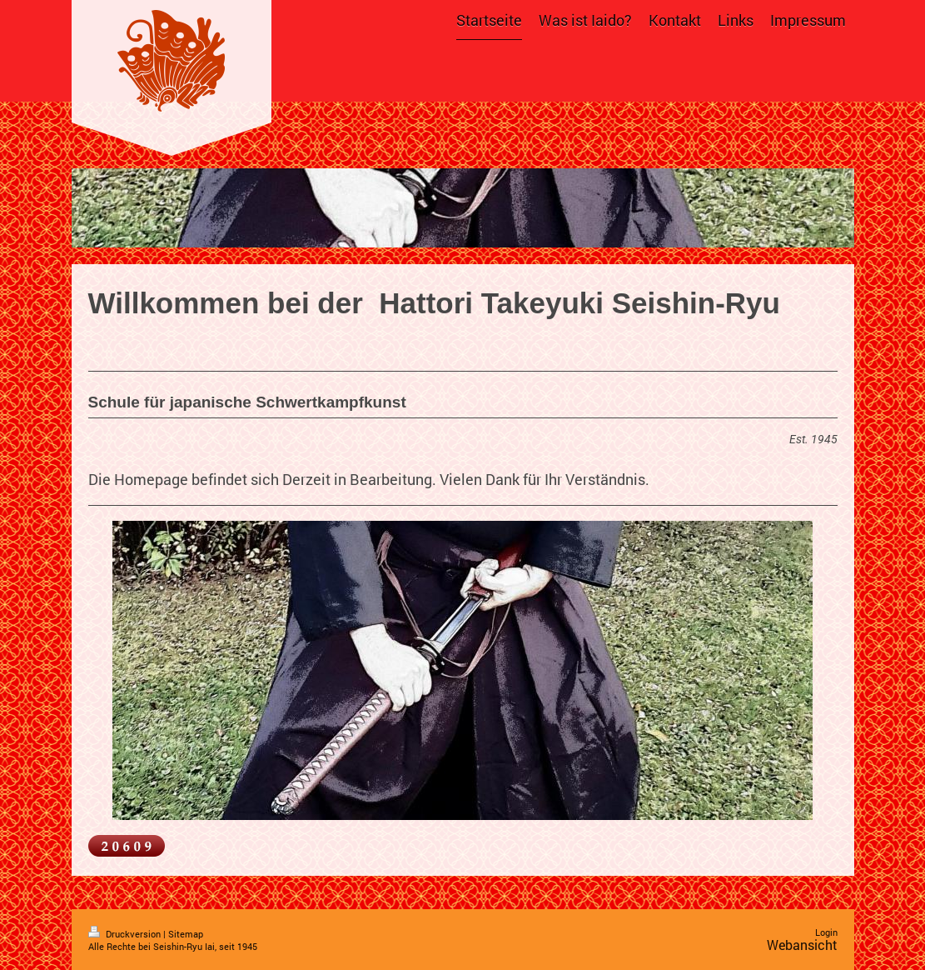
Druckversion (125, 934)
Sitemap (185, 934)
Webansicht (802, 944)
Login (826, 932)
